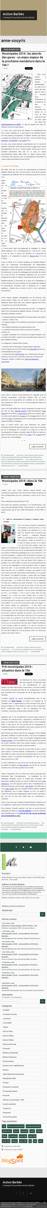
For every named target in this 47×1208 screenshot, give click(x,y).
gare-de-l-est (38, 459)
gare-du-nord (6, 461)
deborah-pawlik (25, 827)
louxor (16, 1131)
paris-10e (6, 1141)
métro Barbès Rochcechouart (13, 1074)
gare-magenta (16, 461)
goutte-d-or (7, 1131)
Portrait (6, 1083)
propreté (24, 1131)
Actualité (6, 1010)
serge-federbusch (13, 827)
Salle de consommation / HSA (13, 1100)
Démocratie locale (9, 1044)
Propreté (6, 1095)
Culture (5, 1027)
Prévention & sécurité (10, 1087)
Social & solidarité (9, 1104)
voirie (32, 1131)
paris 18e (32, 1136)
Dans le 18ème (8, 1040)
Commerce (7, 1019)
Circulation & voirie (10, 1014)
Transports (7, 1108)
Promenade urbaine (10, 1091)
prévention (13, 1136)
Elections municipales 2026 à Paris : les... (20, 926)
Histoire (6, 1070)
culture (14, 1141)
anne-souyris (18, 463)
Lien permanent (7, 455)
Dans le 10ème (8, 1036)
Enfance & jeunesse (10, 1057)
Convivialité (7, 1023)
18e (35, 1141)
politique (37, 649)
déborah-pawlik (29, 463)
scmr (40, 1141)
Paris (5, 1136)
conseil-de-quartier (33, 1126)
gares (31, 459)
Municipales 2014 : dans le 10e (22, 480)
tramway (33, 461)
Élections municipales (10, 1053)
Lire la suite (13, 880)
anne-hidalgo (34, 825)
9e (30, 1141)
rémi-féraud (9, 463)
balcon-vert (26, 461)
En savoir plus (28, 1206)
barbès (39, 1131)
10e (4, 1126)
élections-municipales (12, 825)
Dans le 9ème (8, 1031)
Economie (6, 1048)
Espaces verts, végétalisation (13, 1065)
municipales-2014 (27, 649)
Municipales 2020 (9, 1078)
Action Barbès (13, 14)
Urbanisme (7, 1113)
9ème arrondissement (16, 1126)
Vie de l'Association (10, 1117)
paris (17, 649)
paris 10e (22, 1136)
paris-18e (23, 1141)
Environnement (8, 1061)
